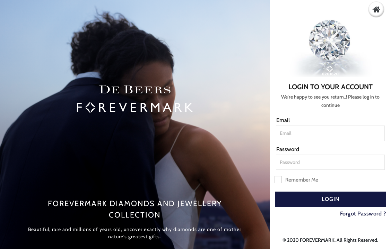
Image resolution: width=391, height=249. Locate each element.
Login (330, 199)
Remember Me (296, 179)
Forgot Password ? (363, 213)
